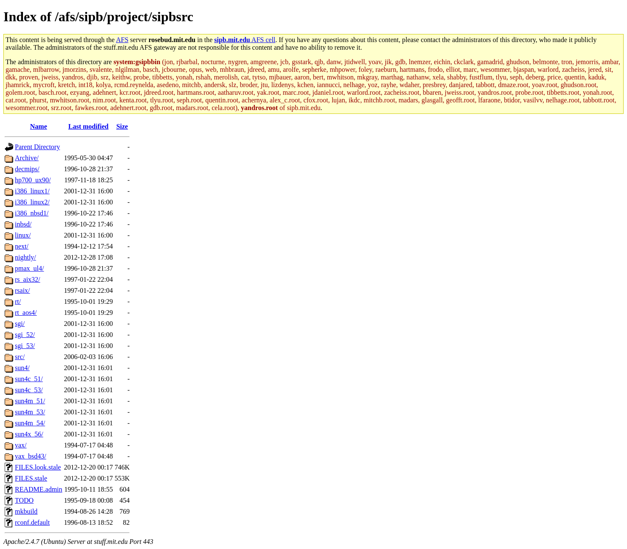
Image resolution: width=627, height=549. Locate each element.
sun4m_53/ (30, 412)
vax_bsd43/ (30, 456)
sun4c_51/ (29, 378)
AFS (122, 39)
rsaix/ (22, 290)
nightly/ (25, 257)
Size (122, 126)
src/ (20, 356)
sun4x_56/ (29, 434)
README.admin (38, 489)
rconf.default (32, 522)
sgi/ (20, 323)
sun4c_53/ (29, 389)
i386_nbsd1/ (31, 213)
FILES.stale (31, 478)
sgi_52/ (25, 334)
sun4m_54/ (30, 423)
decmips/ (27, 169)
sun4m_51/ (30, 401)
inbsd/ (23, 224)
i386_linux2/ (32, 202)
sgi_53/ (25, 345)
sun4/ (22, 367)
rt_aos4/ (26, 312)
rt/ (18, 301)
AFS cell (244, 39)
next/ (21, 246)
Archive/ (27, 157)
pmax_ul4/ (29, 268)
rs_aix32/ (27, 279)
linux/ (23, 235)
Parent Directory (37, 146)
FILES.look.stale (38, 467)
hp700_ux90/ (33, 180)
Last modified (88, 126)
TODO (24, 500)
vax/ (21, 445)
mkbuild (26, 511)
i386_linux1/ (32, 191)
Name (38, 126)
